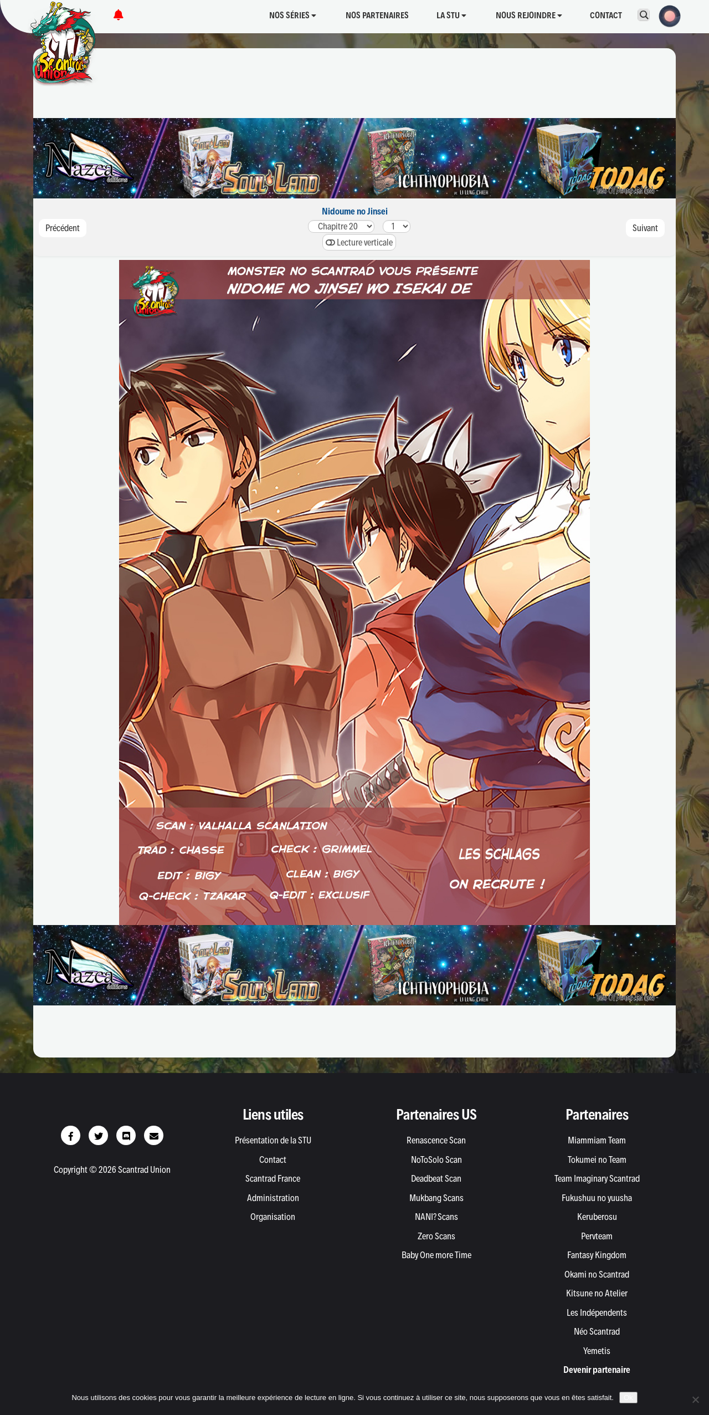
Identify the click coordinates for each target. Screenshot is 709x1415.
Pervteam (597, 1236)
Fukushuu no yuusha (597, 1198)
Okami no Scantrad (596, 1274)
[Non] (695, 1399)
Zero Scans (436, 1236)
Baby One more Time (436, 1255)
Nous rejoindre (529, 15)
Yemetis (596, 1351)
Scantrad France (272, 1178)
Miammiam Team (597, 1140)
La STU (451, 15)
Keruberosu (597, 1217)
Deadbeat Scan (436, 1178)
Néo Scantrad (597, 1331)
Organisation (272, 1217)
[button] (666, 15)
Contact (606, 15)
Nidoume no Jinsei (355, 211)
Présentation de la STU (273, 1140)
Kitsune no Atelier (597, 1293)
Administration (273, 1198)
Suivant (645, 228)
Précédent (62, 228)
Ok (628, 1397)
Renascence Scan (436, 1140)
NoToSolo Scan (436, 1159)
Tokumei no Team (597, 1159)
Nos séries (292, 15)
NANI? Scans (436, 1217)
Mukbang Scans (436, 1198)
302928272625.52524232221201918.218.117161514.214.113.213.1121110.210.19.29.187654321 (341, 226)
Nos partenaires (377, 15)
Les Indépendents (597, 1312)
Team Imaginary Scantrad (597, 1178)
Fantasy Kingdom (596, 1255)
